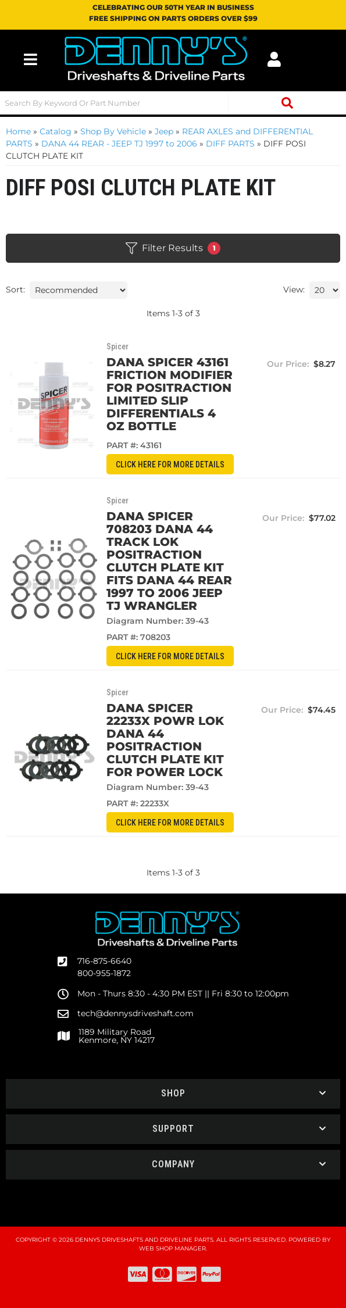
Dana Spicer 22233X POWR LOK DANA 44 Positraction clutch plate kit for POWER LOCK (165, 740)
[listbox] (78, 290)
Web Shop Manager (172, 1248)
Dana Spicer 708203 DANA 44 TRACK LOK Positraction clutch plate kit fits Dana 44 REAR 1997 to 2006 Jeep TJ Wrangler (169, 561)
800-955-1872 (104, 973)
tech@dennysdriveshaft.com (135, 1013)
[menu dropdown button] (30, 59)
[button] (173, 103)
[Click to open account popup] (274, 59)
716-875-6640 (104, 961)
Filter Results (173, 248)
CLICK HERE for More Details (170, 464)
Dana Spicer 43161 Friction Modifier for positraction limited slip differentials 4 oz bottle (169, 394)
